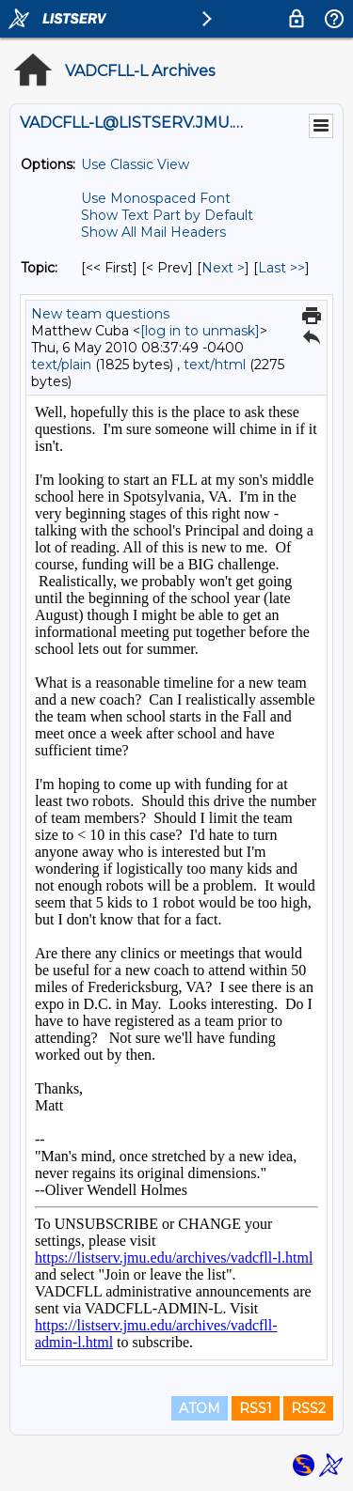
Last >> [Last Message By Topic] (281, 267)
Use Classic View (135, 164)
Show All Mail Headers (153, 232)
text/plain (61, 364)
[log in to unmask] (200, 330)
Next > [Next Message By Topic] (223, 267)
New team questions (100, 313)
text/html (215, 364)
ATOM (199, 1408)
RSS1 (255, 1408)
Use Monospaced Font (156, 198)
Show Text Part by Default (167, 215)
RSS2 (308, 1408)
